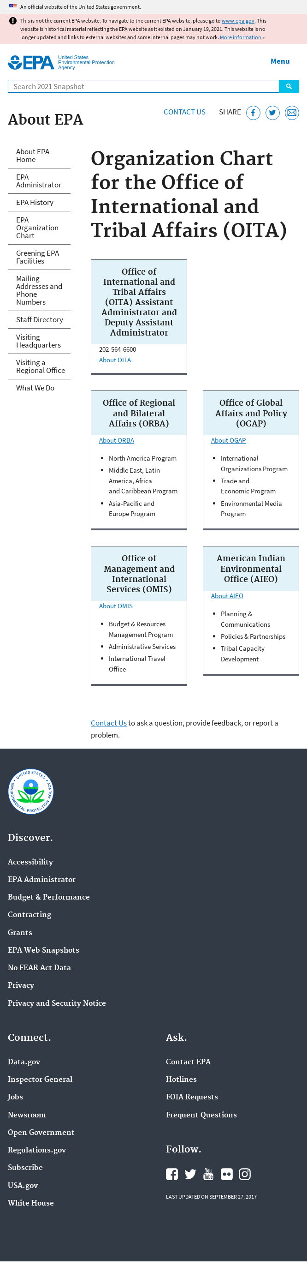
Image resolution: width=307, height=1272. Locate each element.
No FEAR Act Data (39, 968)
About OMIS (116, 605)
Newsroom (27, 1115)
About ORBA (116, 440)
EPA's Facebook (172, 1174)
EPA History (34, 202)
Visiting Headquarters (38, 341)
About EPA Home (32, 155)
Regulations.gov (37, 1150)
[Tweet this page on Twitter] (273, 113)
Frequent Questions (201, 1115)
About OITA (115, 359)
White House (31, 1204)
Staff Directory (39, 319)
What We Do (35, 388)
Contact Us (185, 112)
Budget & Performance (49, 898)
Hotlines (181, 1080)
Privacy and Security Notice (57, 1004)
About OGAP (228, 440)
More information (240, 37)
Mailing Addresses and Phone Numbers (39, 290)
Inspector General (40, 1080)
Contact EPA (188, 1062)
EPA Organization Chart (37, 227)
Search (289, 86)
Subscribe (25, 1168)
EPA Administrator (38, 181)
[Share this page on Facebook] (253, 113)
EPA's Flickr (227, 1174)
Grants (20, 933)
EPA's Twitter (190, 1174)
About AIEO (227, 595)
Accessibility (30, 862)
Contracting (29, 915)
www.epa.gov (238, 20)
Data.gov (24, 1062)
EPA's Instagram (245, 1174)
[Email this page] (292, 113)
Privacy (21, 986)
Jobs (15, 1097)
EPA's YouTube (208, 1174)
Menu (280, 61)
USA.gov (23, 1186)
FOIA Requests (192, 1097)
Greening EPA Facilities (37, 257)
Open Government (41, 1133)
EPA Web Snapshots (43, 951)
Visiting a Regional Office (40, 366)
